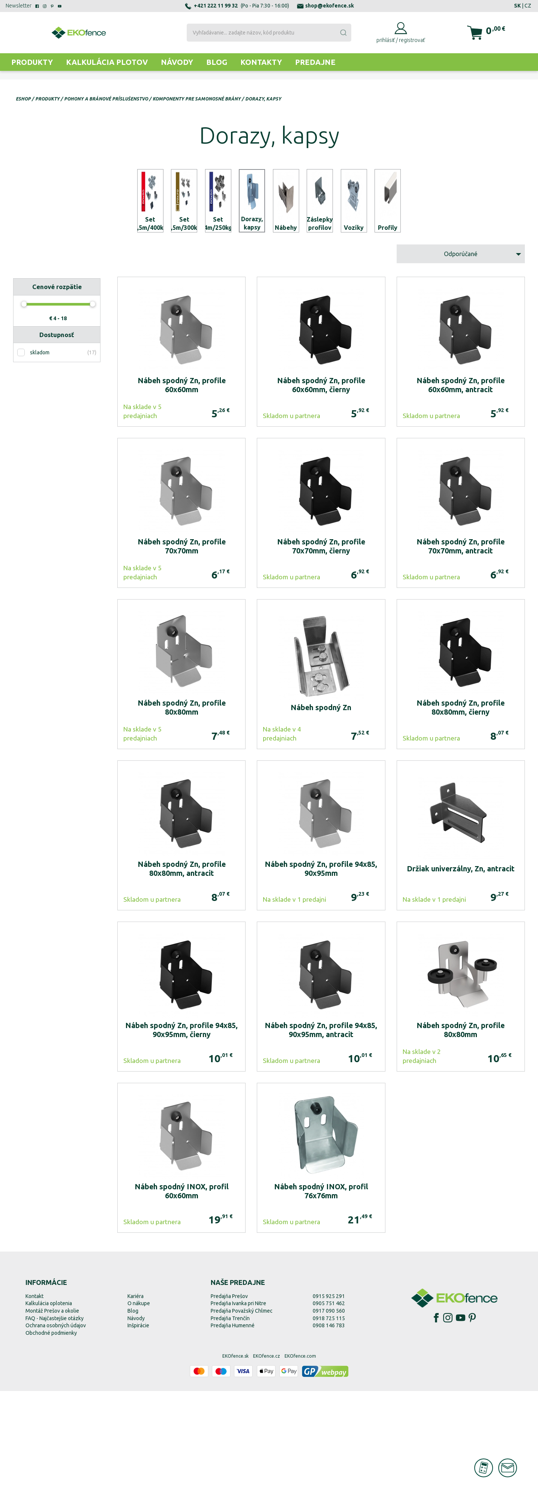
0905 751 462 (329, 1406)
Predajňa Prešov (229, 1398)
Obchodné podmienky (51, 1435)
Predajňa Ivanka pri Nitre (238, 1406)
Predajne (315, 62)
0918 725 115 (329, 1420)
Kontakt (34, 1398)
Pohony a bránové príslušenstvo (106, 98)
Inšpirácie (138, 1427)
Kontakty (261, 62)
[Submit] (343, 33)
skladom (39, 455)
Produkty (32, 62)
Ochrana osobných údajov (55, 1427)
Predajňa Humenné (233, 1427)
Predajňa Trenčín (230, 1420)
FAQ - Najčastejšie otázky (54, 1420)
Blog (216, 62)
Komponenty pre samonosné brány (197, 98)
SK (517, 6)
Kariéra (135, 1398)
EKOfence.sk (235, 1458)
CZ (528, 6)
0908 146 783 (329, 1427)
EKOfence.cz (266, 1458)
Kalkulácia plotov (107, 62)
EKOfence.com (300, 1458)
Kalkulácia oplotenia (48, 1406)
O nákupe (138, 1406)
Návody (177, 62)
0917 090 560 (329, 1413)
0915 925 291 (329, 1398)
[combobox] (269, 33)
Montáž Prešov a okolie (52, 1413)
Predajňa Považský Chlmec (242, 1413)
